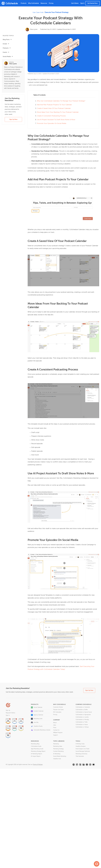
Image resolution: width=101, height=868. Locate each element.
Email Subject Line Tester (82, 748)
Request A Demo (10, 712)
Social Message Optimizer (83, 751)
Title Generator (80, 756)
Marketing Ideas (57, 746)
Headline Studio (36, 726)
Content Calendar (37, 711)
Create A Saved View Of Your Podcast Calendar (54, 108)
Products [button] (23, 3)
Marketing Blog (35, 743)
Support (55, 735)
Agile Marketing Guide (37, 748)
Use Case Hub (38, 12)
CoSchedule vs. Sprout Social (84, 712)
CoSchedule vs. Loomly (82, 717)
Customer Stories (58, 707)
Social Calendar (36, 707)
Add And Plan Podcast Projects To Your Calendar (54, 105)
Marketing (56, 743)
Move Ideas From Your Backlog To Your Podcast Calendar (58, 112)
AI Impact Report (35, 756)
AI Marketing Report (36, 753)
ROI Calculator (57, 712)
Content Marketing (58, 751)
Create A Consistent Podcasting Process (51, 116)
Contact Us (56, 730)
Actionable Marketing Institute (40, 730)
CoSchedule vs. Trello (81, 722)
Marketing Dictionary (81, 753)
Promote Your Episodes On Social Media (51, 123)
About (55, 722)
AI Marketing (56, 753)
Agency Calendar (37, 715)
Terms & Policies (38, 764)
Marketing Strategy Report (38, 751)
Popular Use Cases (58, 709)
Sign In (8, 715)
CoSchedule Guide (36, 746)
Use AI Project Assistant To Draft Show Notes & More (56, 119)
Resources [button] (44, 3)
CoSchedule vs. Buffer (82, 709)
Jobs (54, 725)
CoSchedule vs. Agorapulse (83, 714)
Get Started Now (92, 3)
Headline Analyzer (81, 746)
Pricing (51, 3)
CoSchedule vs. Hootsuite (83, 707)
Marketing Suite (36, 719)
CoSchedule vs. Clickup (82, 727)
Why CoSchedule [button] (33, 3)
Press (54, 727)
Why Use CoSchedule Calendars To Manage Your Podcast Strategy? (61, 101)
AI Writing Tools (80, 743)
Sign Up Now (13, 119)
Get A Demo (75, 3)
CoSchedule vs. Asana (82, 724)
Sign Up (8, 710)
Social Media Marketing (59, 756)
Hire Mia (34, 722)
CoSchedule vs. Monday (82, 719)
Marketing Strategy (58, 748)
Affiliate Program (57, 732)
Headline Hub (57, 758)
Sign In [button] (82, 3)
